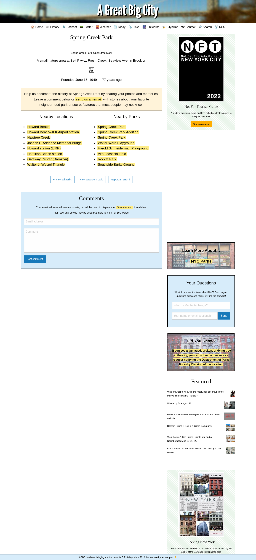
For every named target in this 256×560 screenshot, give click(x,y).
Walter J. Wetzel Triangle (46, 164)
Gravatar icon (124, 207)
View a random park (91, 179)
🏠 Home (37, 26)
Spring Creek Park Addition (118, 132)
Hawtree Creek (38, 137)
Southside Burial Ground (116, 164)
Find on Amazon (201, 124)
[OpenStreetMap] (102, 52)
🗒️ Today (120, 26)
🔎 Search (205, 26)
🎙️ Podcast (69, 26)
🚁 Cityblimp (170, 26)
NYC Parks (201, 261)
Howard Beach (38, 127)
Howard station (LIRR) (44, 148)
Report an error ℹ (120, 179)
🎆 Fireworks (150, 26)
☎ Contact (188, 26)
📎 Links (133, 26)
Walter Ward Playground (116, 143)
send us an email (89, 99)
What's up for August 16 (179, 403)
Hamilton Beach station (44, 154)
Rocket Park (107, 159)
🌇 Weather (103, 26)
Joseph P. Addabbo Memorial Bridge (54, 143)
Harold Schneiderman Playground (123, 148)
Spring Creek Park (111, 127)
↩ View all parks (62, 179)
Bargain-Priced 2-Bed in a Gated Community (189, 426)
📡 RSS (220, 26)
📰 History (52, 26)
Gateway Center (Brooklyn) (47, 159)
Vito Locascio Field (112, 154)
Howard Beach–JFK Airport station (53, 132)
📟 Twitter (86, 26)
